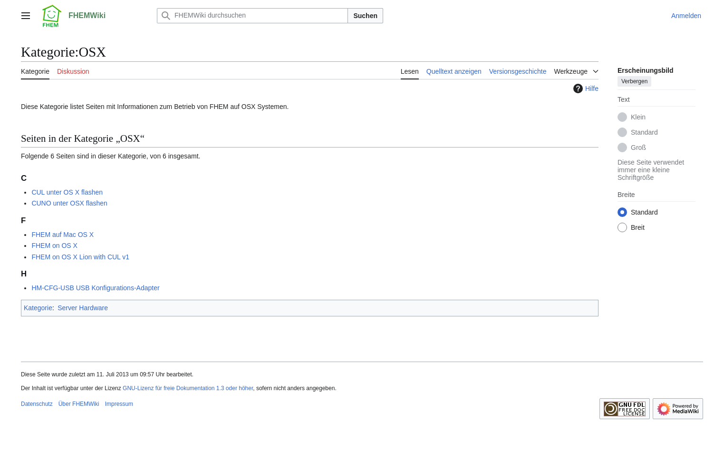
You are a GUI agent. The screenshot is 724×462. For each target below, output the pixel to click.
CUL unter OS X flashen (67, 192)
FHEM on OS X (54, 245)
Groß (638, 147)
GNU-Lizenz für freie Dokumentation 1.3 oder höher (188, 388)
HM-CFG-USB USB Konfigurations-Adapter (95, 288)
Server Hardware (83, 308)
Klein (638, 117)
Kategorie (38, 308)
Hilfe (585, 88)
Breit (638, 227)
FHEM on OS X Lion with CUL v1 (80, 257)
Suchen (365, 16)
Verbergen (634, 81)
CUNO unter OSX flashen (69, 203)
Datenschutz (37, 404)
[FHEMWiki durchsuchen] (252, 15)
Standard (644, 132)
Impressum (119, 404)
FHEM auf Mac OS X (62, 234)
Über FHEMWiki (78, 404)
